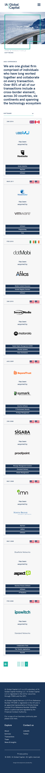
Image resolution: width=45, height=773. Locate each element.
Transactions (9, 737)
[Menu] (39, 4)
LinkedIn (26, 731)
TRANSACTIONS (18, 51)
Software (19, 113)
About (7, 731)
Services (8, 734)
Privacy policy (22, 754)
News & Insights (10, 742)
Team (7, 739)
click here (13, 718)
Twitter (26, 734)
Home (7, 51)
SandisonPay (29, 762)
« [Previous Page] (6, 664)
